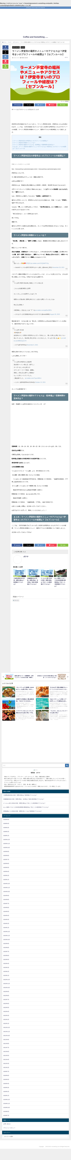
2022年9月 (6, 1002)
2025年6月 (6, 874)
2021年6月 (6, 1062)
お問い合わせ (6, 1135)
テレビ (22, 47)
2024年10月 (6, 902)
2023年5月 (6, 970)
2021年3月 (6, 1074)
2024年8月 (6, 910)
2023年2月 (6, 982)
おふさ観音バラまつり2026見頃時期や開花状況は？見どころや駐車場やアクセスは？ (26, 818)
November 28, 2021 (58, 267)
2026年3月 (6, 838)
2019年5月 (6, 1122)
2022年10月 (6, 998)
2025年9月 (6, 862)
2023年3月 (6, 978)
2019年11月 (6, 1114)
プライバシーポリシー (9, 1139)
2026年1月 (6, 846)
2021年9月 (6, 1050)
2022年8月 (6, 1006)
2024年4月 (6, 926)
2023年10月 (6, 950)
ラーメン (16, 600)
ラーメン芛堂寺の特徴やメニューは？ (24, 142)
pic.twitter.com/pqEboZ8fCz (43, 310)
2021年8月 (6, 1054)
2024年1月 (6, 938)
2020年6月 (6, 1086)
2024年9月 (6, 906)
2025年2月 (6, 886)
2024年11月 (6, 898)
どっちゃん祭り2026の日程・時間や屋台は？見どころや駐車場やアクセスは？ (24, 814)
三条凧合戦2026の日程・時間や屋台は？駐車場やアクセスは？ (20, 806)
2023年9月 (6, 954)
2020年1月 (6, 1106)
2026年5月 (6, 830)
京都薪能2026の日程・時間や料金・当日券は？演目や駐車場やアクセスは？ (23, 810)
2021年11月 (6, 1042)
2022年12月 (6, 990)
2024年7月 (6, 914)
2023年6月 (6, 966)
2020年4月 (6, 1094)
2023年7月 (6, 962)
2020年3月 (6, 1098)
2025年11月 (6, 854)
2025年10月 (6, 858)
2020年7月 (6, 1082)
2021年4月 (6, 1070)
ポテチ (66, 57)
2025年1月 (6, 890)
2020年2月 (6, 1102)
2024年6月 (6, 918)
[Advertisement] (35, 21)
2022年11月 (6, 994)
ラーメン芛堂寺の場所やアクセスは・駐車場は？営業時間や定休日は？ (34, 144)
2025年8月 (6, 866)
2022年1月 (6, 1034)
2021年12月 (6, 1038)
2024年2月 (6, 934)
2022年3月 (6, 1026)
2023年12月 (6, 942)
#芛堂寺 (28, 263)
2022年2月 (6, 1030)
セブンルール (16, 47)
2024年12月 (6, 894)
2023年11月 (6, 946)
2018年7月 (6, 1126)
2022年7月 (6, 1010)
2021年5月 (6, 1066)
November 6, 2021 (32, 345)
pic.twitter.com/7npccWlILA (33, 378)
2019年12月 (6, 1110)
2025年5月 (6, 878)
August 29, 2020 (55, 314)
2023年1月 (6, 986)
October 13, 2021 (40, 382)
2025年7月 (6, 870)
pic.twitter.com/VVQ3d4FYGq (40, 263)
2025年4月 (6, 882)
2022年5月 (6, 1018)
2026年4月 (6, 834)
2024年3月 (6, 930)
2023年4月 (6, 974)
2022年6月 (6, 1014)
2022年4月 (6, 1022)
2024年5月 (6, 922)
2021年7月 (6, 1058)
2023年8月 (6, 958)
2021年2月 (6, 1078)
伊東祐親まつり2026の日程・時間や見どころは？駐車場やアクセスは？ (22, 822)
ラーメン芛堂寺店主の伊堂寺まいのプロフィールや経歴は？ (30, 140)
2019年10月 (6, 1118)
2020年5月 (6, 1090)
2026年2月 (6, 842)
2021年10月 (6, 1046)
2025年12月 (6, 850)
